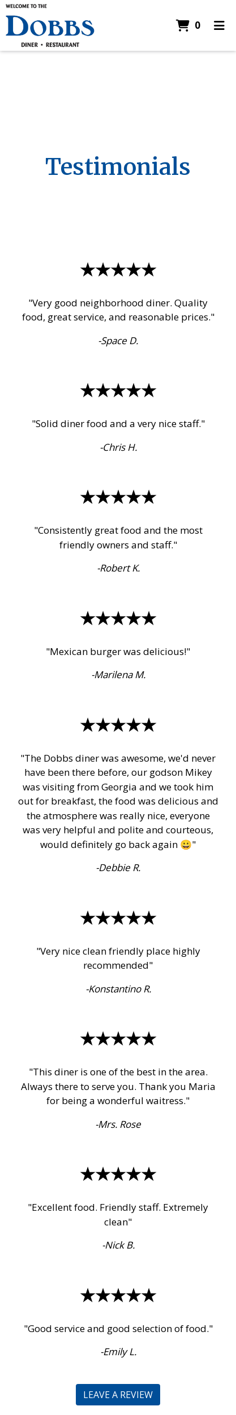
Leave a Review (118, 1394)
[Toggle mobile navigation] (219, 25)
